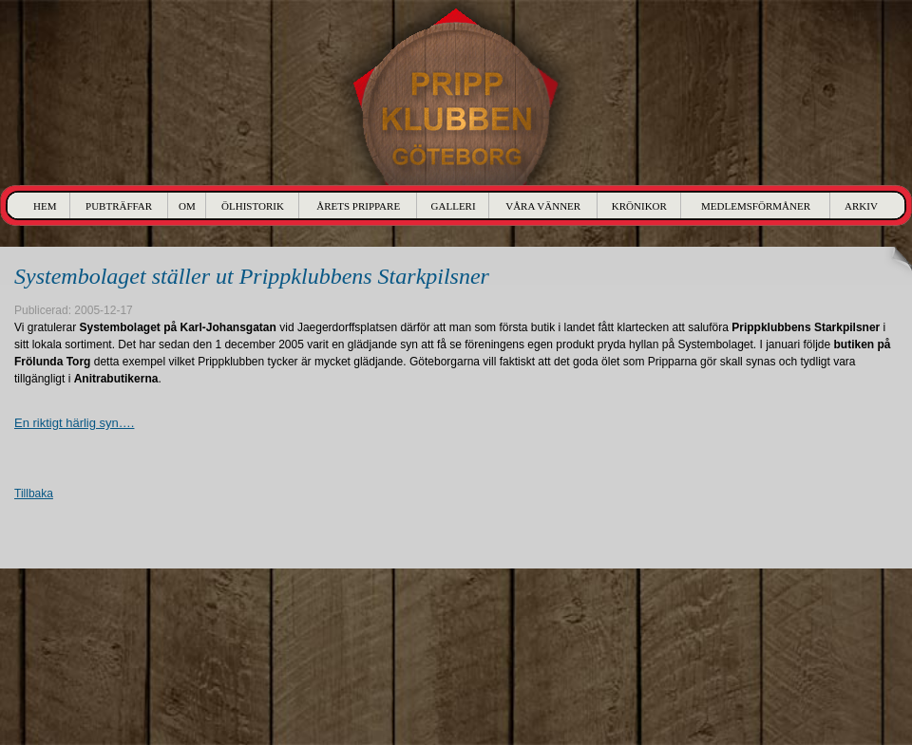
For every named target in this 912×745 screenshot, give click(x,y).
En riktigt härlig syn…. (74, 423)
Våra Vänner (542, 206)
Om (187, 206)
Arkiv (861, 206)
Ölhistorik (252, 206)
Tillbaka (33, 493)
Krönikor (639, 206)
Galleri (453, 206)
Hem (44, 206)
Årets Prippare (358, 206)
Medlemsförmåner (755, 206)
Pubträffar (119, 206)
